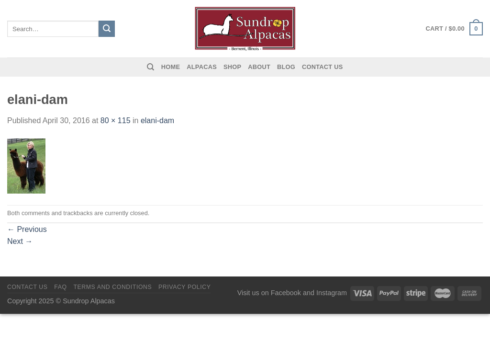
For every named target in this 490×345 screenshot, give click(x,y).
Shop (232, 66)
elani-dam (157, 120)
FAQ (60, 287)
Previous (27, 229)
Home (170, 66)
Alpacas (202, 66)
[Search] (150, 67)
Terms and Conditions (112, 287)
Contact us (322, 66)
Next (20, 241)
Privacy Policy (184, 287)
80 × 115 (115, 120)
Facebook (286, 293)
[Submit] (107, 29)
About (259, 66)
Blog (286, 66)
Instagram (331, 293)
